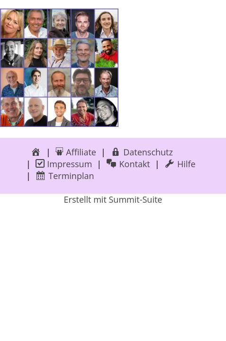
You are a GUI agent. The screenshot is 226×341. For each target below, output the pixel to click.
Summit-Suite (135, 199)
